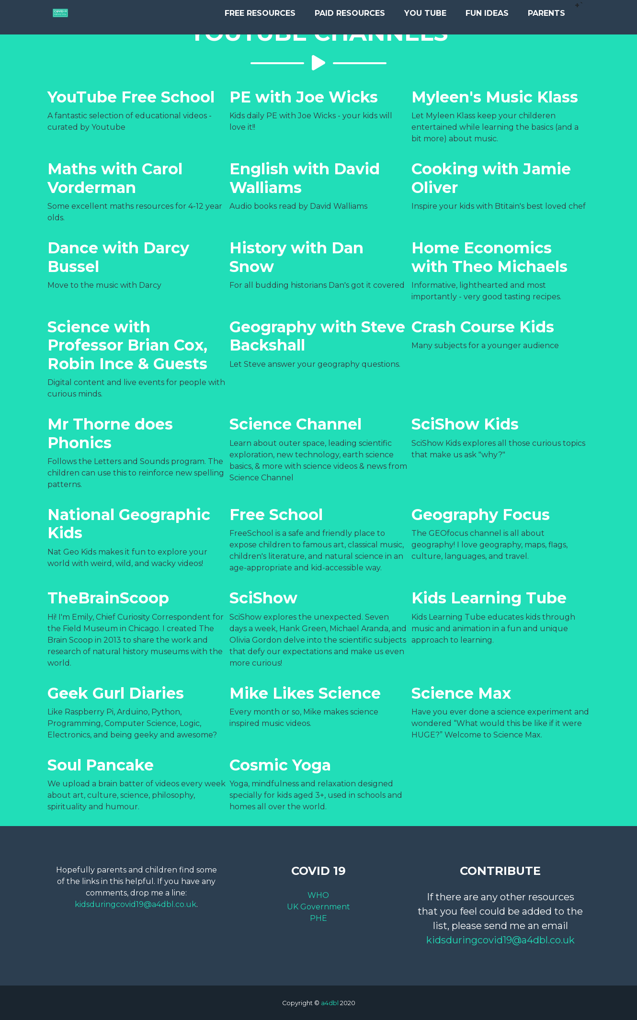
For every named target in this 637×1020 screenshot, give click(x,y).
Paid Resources (350, 15)
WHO (318, 895)
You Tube (425, 15)
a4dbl (330, 1003)
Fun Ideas (487, 15)
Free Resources (260, 15)
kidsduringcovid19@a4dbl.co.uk (135, 904)
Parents (546, 15)
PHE (318, 918)
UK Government (318, 906)
